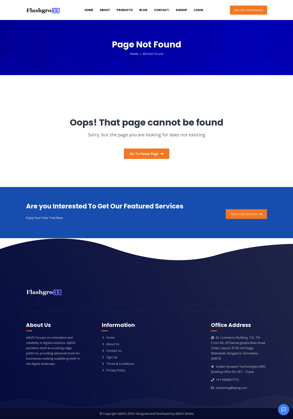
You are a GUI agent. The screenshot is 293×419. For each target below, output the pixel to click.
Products (125, 10)
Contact (161, 10)
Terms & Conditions (120, 364)
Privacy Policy (115, 370)
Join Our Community (248, 10)
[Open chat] (283, 409)
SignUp (181, 10)
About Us (112, 344)
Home (89, 10)
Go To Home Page (146, 153)
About (105, 10)
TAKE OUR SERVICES (246, 214)
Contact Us (114, 351)
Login (198, 10)
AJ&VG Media (184, 414)
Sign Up (111, 357)
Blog (143, 10)
